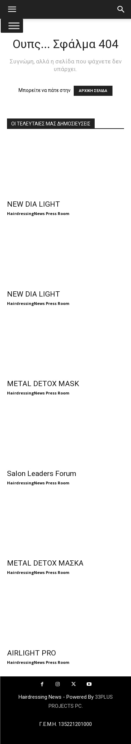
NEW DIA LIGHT (33, 204)
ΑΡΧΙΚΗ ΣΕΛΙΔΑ (93, 91)
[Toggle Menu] (14, 25)
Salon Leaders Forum (41, 473)
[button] (12, 9)
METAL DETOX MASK (43, 383)
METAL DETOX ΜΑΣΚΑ (45, 563)
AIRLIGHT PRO (31, 653)
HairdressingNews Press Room (38, 213)
